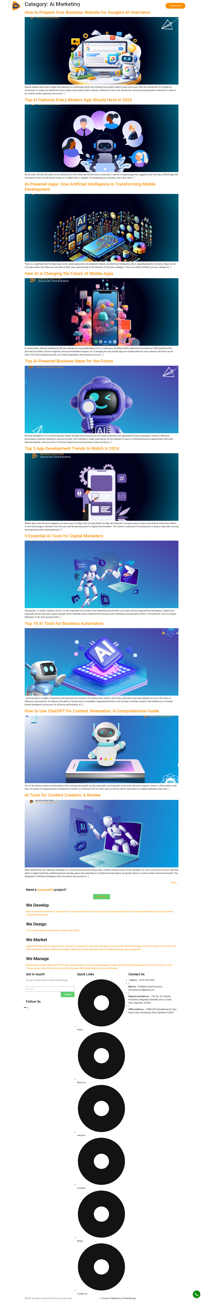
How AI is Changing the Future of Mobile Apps (69, 273)
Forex (140, 6)
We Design (79, 6)
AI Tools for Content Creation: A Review (63, 795)
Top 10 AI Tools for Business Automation (64, 623)
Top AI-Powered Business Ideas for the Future (69, 361)
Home (50, 6)
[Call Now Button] (196, 1294)
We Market (94, 6)
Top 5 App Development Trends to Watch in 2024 (72, 448)
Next (174, 882)
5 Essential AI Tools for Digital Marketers (64, 535)
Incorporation (127, 6)
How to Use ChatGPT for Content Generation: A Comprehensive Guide (92, 710)
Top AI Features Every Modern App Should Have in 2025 (78, 99)
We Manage (109, 6)
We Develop (63, 6)
